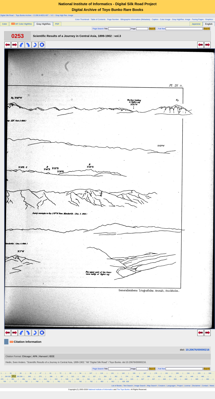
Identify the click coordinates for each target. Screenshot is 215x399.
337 (94, 376)
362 (116, 376)
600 (121, 379)
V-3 (52, 15)
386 (137, 376)
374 (127, 376)
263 (29, 376)
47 (40, 373)
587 (110, 379)
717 (15, 381)
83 (70, 373)
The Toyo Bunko (123, 389)
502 (34, 379)
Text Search (128, 386)
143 (123, 373)
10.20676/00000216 (197, 349)
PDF (57, 24)
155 (134, 373)
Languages (171, 386)
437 (181, 376)
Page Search (98, 29)
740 (37, 381)
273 (40, 376)
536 (67, 379)
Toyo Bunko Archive (23, 15)
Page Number (113, 19)
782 (80, 381)
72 (60, 373)
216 (188, 373)
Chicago (26, 356)
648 (164, 379)
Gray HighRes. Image (181, 19)
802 (102, 381)
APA (35, 356)
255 (18, 376)
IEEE (51, 356)
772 (69, 381)
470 (2, 379)
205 (177, 373)
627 (142, 379)
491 (23, 379)
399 (148, 376)
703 (4, 381)
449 (191, 376)
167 (145, 373)
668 (186, 379)
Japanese (196, 24)
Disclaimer (196, 386)
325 (83, 376)
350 (105, 376)
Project (180, 386)
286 (51, 376)
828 (127, 381)
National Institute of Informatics (100, 389)
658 (175, 379)
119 (101, 373)
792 (91, 381)
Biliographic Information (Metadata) (135, 19)
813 (113, 381)
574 (99, 379)
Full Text (161, 29)
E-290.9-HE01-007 (41, 15)
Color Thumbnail (82, 19)
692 (207, 379)
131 (112, 373)
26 (20, 373)
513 (45, 379)
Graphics (209, 19)
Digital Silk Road (7, 15)
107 (90, 373)
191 (166, 373)
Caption (155, 19)
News (212, 386)
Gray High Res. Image (64, 15)
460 (202, 376)
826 (123, 381)
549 (78, 379)
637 (153, 379)
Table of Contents (98, 19)
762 (58, 381)
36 (30, 373)
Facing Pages (198, 19)
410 (159, 376)
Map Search (152, 386)
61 (50, 373)
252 (9, 376)
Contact (205, 386)
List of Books (117, 386)
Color (4, 24)
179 (155, 373)
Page (139, 29)
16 (10, 373)
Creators (161, 386)
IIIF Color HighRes (21, 24)
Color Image (165, 19)
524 (56, 379)
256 (21, 376)
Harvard (43, 356)
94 (80, 373)
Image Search (140, 386)
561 (88, 379)
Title (117, 29)
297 (62, 376)
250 (6, 376)
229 (199, 373)
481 (13, 379)
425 (170, 376)
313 (72, 376)
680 (197, 379)
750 (48, 381)
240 (210, 373)
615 (132, 379)
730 (26, 381)
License (187, 386)
